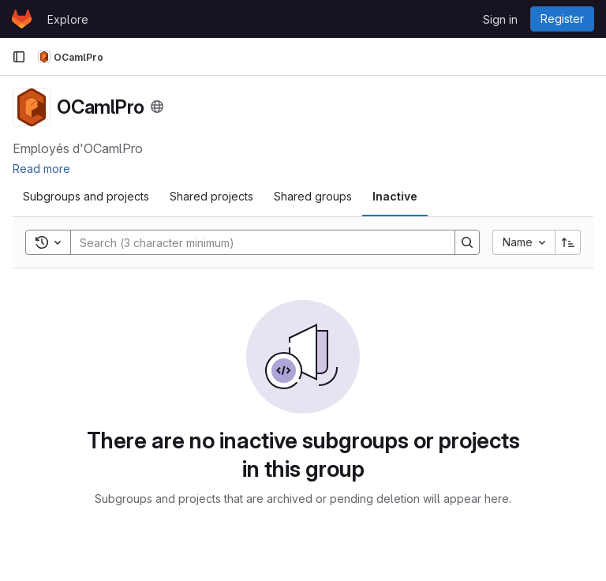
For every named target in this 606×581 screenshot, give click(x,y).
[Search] (255, 242)
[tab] (86, 196)
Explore (67, 19)
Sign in (500, 19)
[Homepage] (22, 19)
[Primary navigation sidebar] (19, 56)
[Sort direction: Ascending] (568, 242)
